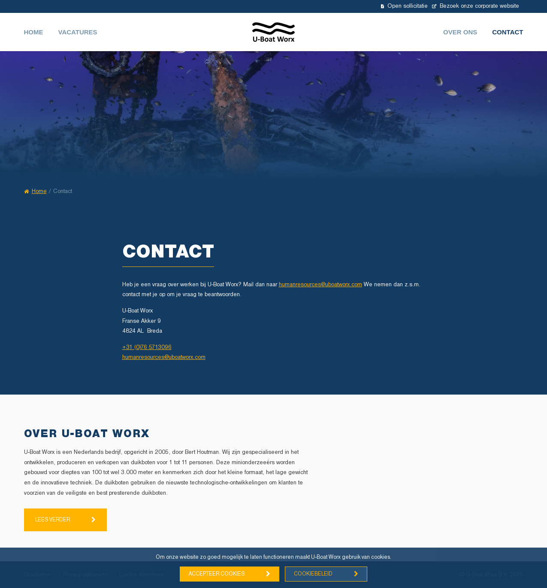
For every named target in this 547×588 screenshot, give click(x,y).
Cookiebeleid (313, 574)
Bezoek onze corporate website (475, 6)
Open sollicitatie (404, 6)
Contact (507, 32)
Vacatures (77, 32)
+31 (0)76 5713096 (147, 347)
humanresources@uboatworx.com (320, 284)
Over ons (460, 32)
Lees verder (52, 520)
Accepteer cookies (217, 574)
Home (33, 32)
